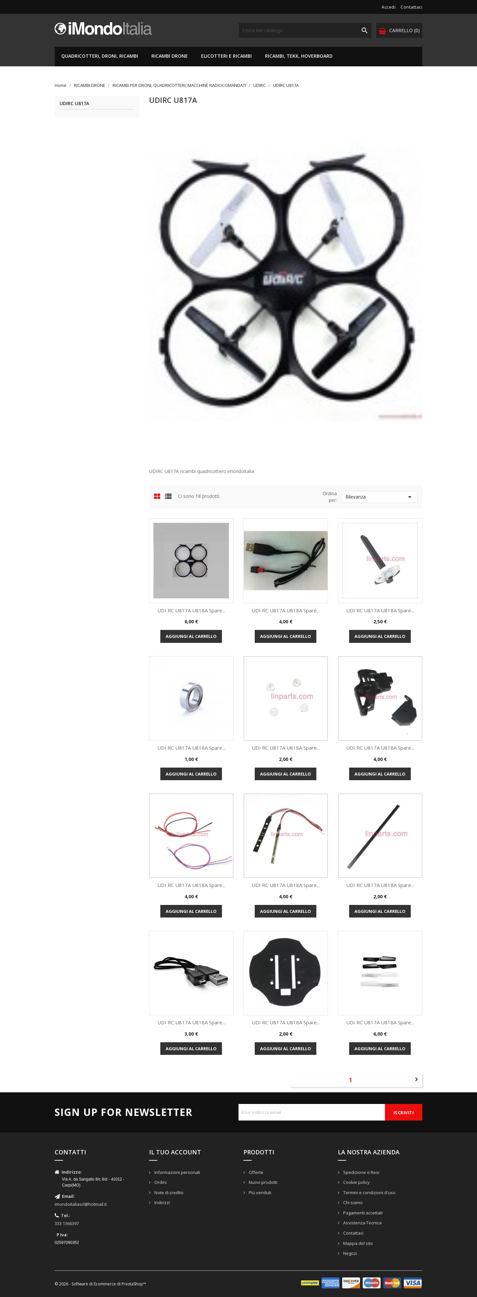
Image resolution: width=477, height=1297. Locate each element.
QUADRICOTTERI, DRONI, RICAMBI (99, 56)
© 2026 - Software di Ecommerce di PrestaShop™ (100, 1284)
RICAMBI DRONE (169, 56)
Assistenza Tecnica (362, 1223)
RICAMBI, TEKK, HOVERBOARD (299, 56)
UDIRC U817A (74, 103)
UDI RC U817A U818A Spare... (191, 610)
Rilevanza (379, 497)
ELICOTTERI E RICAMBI (226, 56)
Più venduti (259, 1192)
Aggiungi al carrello (191, 636)
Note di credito (168, 1192)
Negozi (349, 1253)
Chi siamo (352, 1202)
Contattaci (411, 7)
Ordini (160, 1182)
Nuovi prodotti (262, 1182)
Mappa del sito (357, 1243)
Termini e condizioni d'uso (369, 1192)
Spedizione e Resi (360, 1172)
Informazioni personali (176, 1172)
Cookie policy (356, 1182)
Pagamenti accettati (362, 1213)
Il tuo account (175, 1152)
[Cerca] (305, 30)
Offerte (255, 1172)
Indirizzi (161, 1202)
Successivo (416, 1079)
